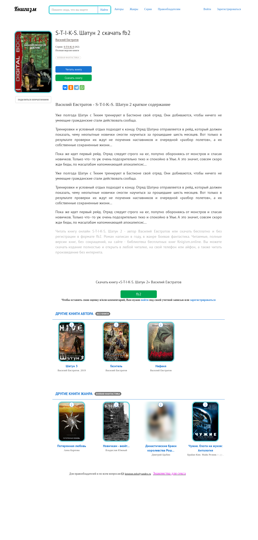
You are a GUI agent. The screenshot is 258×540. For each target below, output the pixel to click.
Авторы (119, 9)
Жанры (134, 9)
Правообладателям (169, 9)
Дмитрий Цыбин (161, 455)
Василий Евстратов (67, 39)
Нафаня (160, 366)
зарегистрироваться (203, 299)
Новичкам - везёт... (116, 446)
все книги (103, 313)
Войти (207, 9)
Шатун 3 (72, 366)
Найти (104, 9)
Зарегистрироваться (229, 9)
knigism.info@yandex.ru (136, 473)
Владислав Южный (116, 450)
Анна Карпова (71, 450)
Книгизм (25, 9)
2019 (83, 370)
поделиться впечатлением (33, 99)
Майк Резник (209, 455)
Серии (148, 9)
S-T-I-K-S (69, 46)
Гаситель (116, 366)
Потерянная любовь (71, 446)
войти (144, 299)
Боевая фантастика (68, 57)
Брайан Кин (193, 455)
